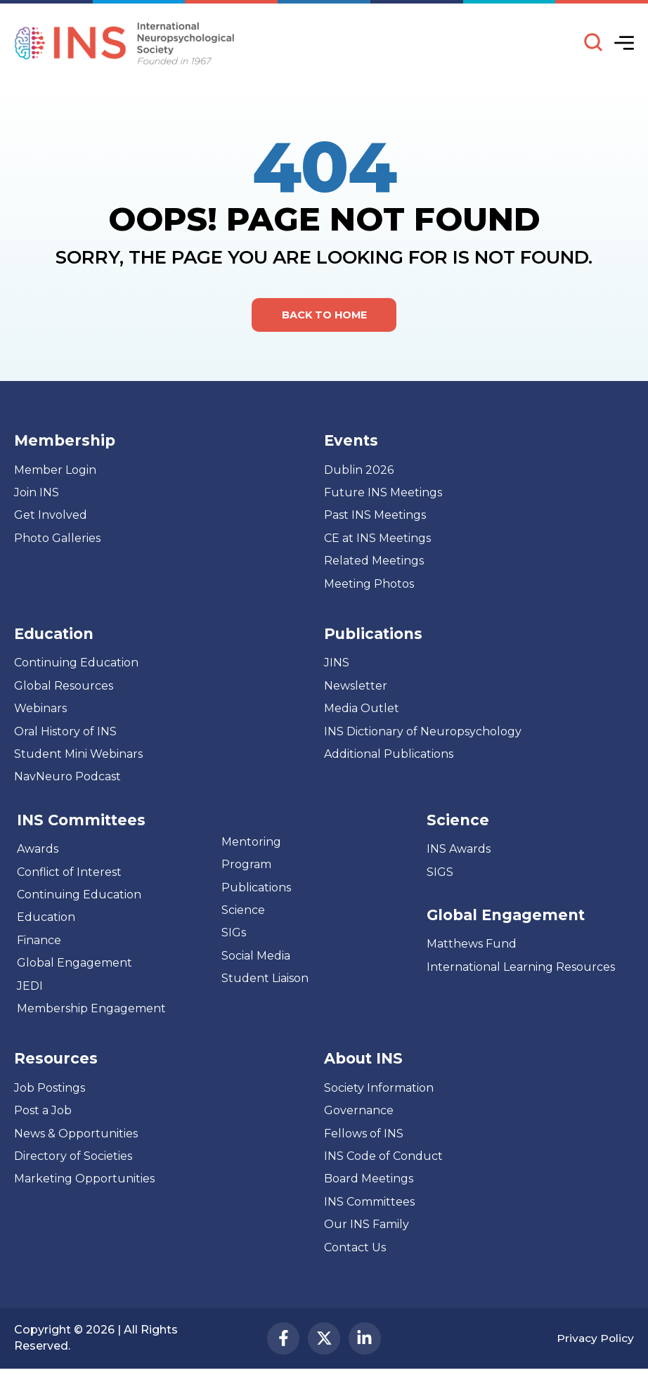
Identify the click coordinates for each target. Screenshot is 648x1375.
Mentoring (251, 843)
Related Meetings (374, 562)
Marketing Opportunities (84, 1180)
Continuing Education (76, 664)
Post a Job (43, 1112)
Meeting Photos (369, 585)
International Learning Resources (521, 969)
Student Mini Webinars (78, 756)
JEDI (30, 987)
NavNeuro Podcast (67, 778)
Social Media (255, 957)
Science (243, 912)
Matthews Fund (472, 946)
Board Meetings (368, 1180)
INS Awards (459, 851)
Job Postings (49, 1089)
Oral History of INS (65, 733)
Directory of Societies (73, 1158)
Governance (359, 1112)
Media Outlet (361, 710)
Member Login (55, 471)
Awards (37, 851)
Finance (39, 941)
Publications (256, 889)
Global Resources (63, 688)
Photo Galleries (57, 540)
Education (46, 919)
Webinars (40, 710)
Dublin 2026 (359, 471)
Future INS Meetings (383, 494)
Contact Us (355, 1248)
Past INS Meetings (375, 517)
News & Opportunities (76, 1135)
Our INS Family (366, 1226)
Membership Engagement (91, 1010)
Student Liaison (265, 980)
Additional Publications (388, 756)
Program (246, 866)
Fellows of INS (363, 1135)
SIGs (233, 934)
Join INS (36, 494)
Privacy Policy (594, 1341)
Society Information (379, 1089)
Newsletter (355, 688)
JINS (336, 664)
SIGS (440, 873)
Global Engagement (74, 964)
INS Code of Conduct (383, 1158)
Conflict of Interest (69, 873)
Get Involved (50, 517)
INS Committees (81, 821)
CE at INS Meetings (377, 540)
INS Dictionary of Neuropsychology (422, 733)
